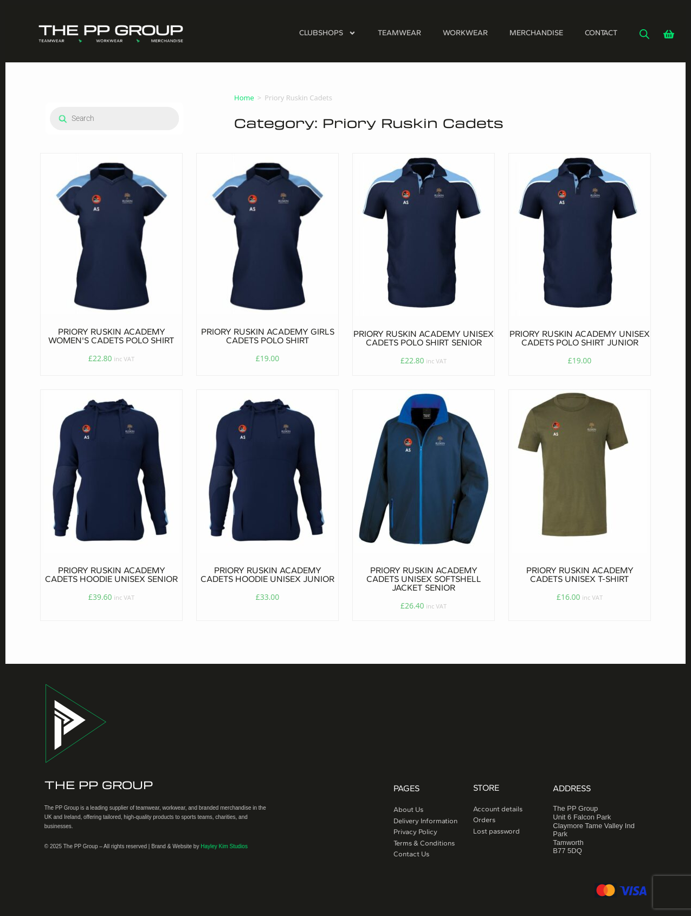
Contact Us (411, 854)
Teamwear (399, 32)
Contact (601, 32)
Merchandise (536, 32)
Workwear (465, 32)
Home (244, 98)
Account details (497, 809)
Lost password (496, 831)
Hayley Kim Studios (224, 846)
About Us (408, 809)
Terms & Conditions (424, 843)
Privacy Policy (415, 832)
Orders (484, 820)
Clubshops (327, 33)
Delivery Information (425, 821)
